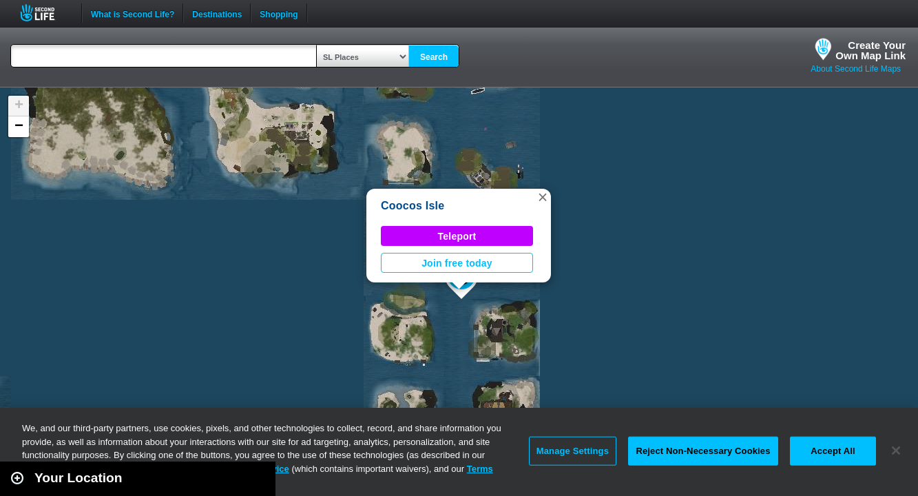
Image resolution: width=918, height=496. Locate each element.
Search (434, 57)
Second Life (45, 12)
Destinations (217, 13)
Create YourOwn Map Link (870, 50)
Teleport (457, 236)
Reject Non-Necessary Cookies (703, 451)
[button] (542, 197)
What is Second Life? (132, 13)
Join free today (456, 263)
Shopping (279, 13)
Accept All (833, 451)
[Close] (896, 450)
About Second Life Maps (856, 69)
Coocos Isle (412, 205)
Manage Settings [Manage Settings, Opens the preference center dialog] (572, 451)
